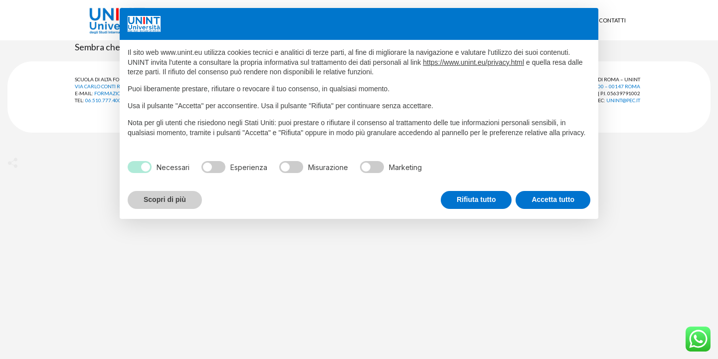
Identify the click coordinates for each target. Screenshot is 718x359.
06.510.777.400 (103, 100)
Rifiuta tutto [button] (476, 199)
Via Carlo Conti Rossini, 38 (109, 86)
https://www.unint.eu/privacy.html (473, 62)
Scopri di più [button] (165, 199)
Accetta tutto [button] (553, 199)
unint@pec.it (623, 100)
